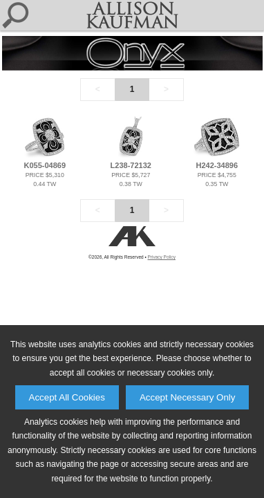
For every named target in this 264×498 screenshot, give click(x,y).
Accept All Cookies (67, 397)
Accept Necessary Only (188, 397)
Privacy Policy (162, 257)
